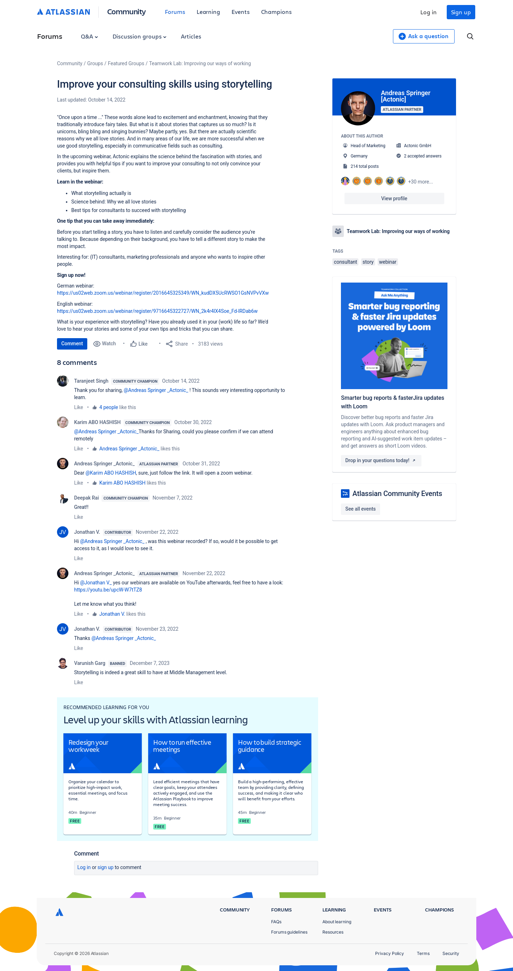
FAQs (276, 921)
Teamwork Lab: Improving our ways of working (200, 63)
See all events (360, 509)
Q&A (89, 36)
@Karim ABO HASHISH (111, 473)
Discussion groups (140, 36)
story (368, 262)
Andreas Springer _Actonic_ (129, 448)
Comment (72, 343)
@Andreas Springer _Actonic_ (156, 390)
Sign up (461, 12)
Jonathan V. (87, 532)
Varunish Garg (89, 663)
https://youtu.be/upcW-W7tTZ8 (108, 590)
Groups (95, 63)
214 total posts (365, 166)
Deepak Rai (86, 498)
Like (78, 407)
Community (126, 11)
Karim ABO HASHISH (97, 422)
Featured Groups (126, 63)
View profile (394, 198)
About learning (336, 921)
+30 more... (420, 182)
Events (241, 11)
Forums (175, 11)
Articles (191, 36)
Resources (332, 932)
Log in (428, 12)
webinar (388, 262)
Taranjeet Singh (91, 381)
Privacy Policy (389, 953)
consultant (345, 262)
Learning (208, 11)
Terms (423, 953)
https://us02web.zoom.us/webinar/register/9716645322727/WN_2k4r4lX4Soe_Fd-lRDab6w (157, 311)
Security (450, 953)
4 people (108, 407)
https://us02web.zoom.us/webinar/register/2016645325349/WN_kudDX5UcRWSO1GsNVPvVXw (163, 293)
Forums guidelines (289, 932)
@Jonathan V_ (96, 582)
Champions (276, 11)
